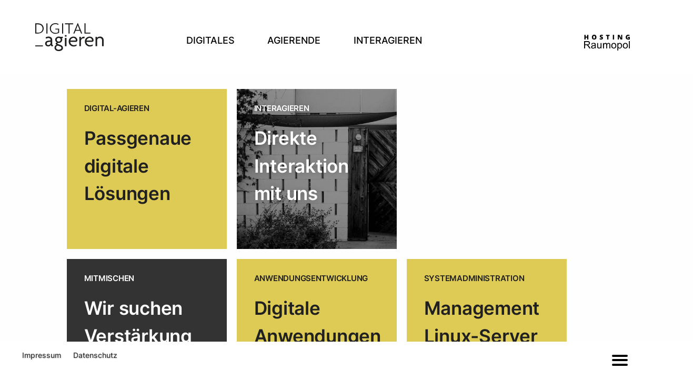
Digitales (210, 40)
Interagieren (388, 40)
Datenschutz (95, 355)
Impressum (41, 355)
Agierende (293, 40)
